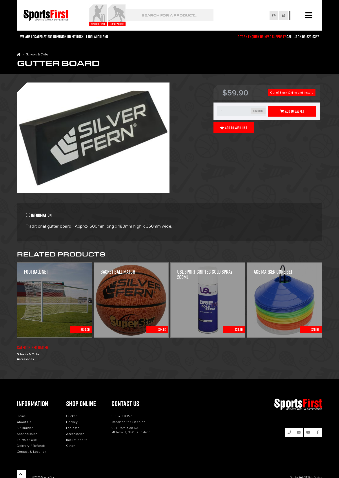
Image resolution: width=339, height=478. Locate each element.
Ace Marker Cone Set (273, 272)
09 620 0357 (121, 416)
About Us (24, 422)
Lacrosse (73, 428)
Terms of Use (27, 440)
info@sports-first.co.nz (128, 422)
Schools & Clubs (37, 54)
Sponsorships (27, 434)
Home (21, 416)
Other (70, 445)
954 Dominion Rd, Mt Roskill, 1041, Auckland (131, 430)
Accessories (25, 359)
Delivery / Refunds (31, 445)
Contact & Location (31, 451)
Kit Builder (25, 428)
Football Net (36, 272)
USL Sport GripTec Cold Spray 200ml (205, 274)
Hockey (72, 422)
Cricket (71, 416)
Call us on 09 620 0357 (302, 36)
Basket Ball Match (118, 272)
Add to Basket (292, 111)
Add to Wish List (233, 127)
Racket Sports (76, 440)
